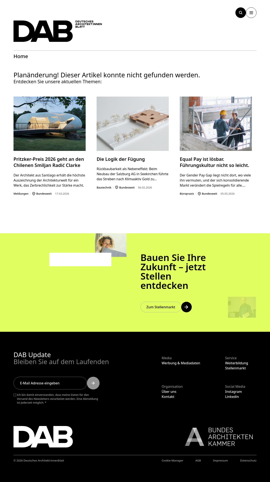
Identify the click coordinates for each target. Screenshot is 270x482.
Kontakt (168, 396)
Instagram (233, 391)
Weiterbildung (236, 363)
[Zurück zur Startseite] (58, 31)
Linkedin (232, 396)
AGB (198, 460)
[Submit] (93, 383)
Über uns (169, 391)
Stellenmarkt (235, 368)
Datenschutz (248, 460)
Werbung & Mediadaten (181, 363)
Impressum (220, 460)
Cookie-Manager (172, 460)
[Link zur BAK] (216, 437)
